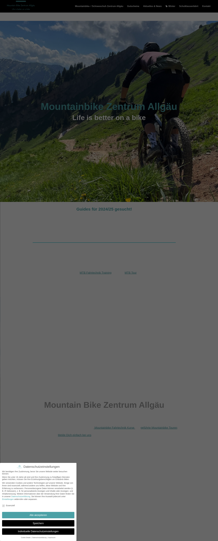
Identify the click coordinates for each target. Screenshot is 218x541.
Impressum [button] (51, 537)
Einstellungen (8, 499)
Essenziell (8, 505)
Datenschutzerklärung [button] (39, 537)
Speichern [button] (38, 523)
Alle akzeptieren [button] (38, 515)
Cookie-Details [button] (26, 537)
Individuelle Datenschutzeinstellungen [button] (38, 531)
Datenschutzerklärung (20, 496)
